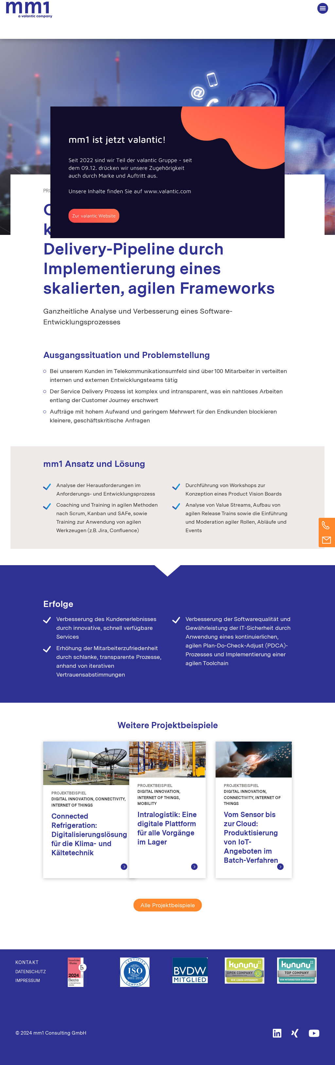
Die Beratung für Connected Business (29, 10)
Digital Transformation (118, 190)
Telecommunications (176, 190)
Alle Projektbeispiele (167, 905)
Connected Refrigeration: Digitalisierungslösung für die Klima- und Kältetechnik (89, 834)
